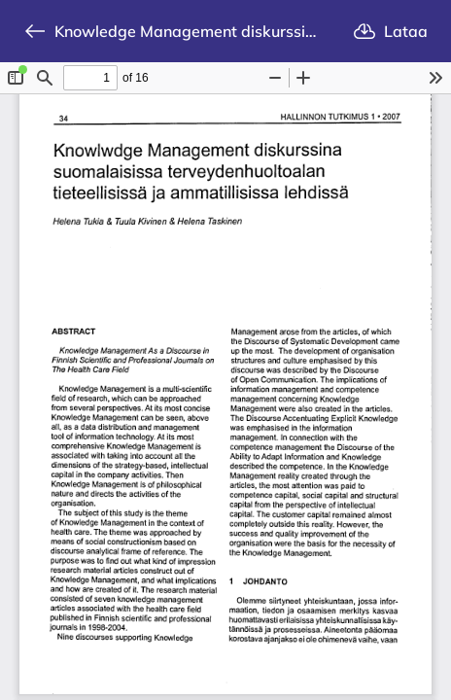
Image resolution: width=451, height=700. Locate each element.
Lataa (390, 31)
